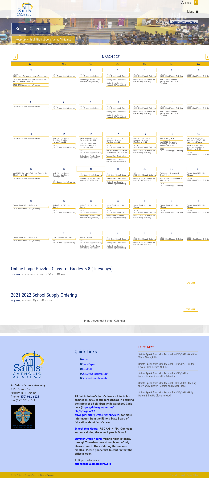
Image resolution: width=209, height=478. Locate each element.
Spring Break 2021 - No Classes (25, 205)
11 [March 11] (144, 102)
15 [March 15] (64, 134)
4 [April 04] (30, 233)
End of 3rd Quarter (167, 138)
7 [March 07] (30, 102)
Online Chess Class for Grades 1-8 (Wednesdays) (116, 84)
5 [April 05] (63, 233)
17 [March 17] (118, 134)
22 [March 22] (64, 169)
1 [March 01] (63, 70)
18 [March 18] (144, 134)
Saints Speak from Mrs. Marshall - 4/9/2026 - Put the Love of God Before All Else (168, 366)
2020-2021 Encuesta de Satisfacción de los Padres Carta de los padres (29, 80)
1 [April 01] (144, 201)
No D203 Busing (86, 237)
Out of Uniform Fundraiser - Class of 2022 (171, 179)
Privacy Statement (177, 475)
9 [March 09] (90, 102)
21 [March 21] (31, 169)
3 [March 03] (117, 70)
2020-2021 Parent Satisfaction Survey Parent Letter (30, 75)
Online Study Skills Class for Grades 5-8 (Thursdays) (144, 80)
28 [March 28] (31, 201)
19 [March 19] (171, 134)
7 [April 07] (117, 233)
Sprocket (50, 475)
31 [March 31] (118, 201)
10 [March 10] (118, 102)
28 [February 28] (31, 70)
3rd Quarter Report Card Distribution (169, 174)
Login (188, 2)
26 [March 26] (171, 169)
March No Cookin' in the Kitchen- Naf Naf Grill (89, 139)
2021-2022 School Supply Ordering (26, 85)
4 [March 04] (144, 70)
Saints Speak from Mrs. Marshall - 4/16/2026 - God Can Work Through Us (168, 356)
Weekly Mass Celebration (116, 79)
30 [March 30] (91, 201)
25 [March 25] (144, 169)
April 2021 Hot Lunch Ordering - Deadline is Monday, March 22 (61, 140)
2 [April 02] (171, 201)
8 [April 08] (144, 233)
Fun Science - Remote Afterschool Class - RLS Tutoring (169, 81)
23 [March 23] (90, 169)
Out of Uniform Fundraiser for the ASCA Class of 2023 (117, 152)
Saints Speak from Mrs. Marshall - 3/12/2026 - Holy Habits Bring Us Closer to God (168, 394)
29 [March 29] (64, 201)
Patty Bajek (15, 274)
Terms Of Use (192, 475)
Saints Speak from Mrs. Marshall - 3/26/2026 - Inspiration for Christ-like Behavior (168, 375)
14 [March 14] (31, 134)
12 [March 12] (171, 102)
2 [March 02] (90, 70)
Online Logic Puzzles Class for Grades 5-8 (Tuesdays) (90, 80)
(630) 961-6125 (29, 396)
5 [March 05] (171, 70)
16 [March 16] (91, 134)
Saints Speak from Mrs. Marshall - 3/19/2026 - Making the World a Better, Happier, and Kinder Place (168, 385)
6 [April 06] (90, 233)
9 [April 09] (171, 233)
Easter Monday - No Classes (63, 237)
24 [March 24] (118, 169)
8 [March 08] (63, 102)
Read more (190, 283)
